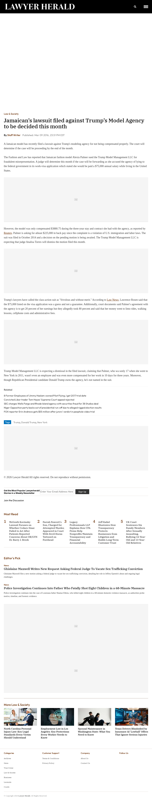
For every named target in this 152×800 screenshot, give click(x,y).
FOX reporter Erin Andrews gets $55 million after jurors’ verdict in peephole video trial (49, 411)
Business (7, 777)
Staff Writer (14, 135)
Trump (16, 422)
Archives (7, 758)
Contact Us (85, 763)
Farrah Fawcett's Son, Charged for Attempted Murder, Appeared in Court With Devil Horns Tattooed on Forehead (53, 531)
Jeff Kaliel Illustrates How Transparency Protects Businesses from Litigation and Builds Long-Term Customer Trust (108, 532)
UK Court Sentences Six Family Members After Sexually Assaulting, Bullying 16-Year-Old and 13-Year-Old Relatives (136, 532)
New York (42, 422)
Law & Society (11, 113)
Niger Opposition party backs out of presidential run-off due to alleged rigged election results (53, 407)
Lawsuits (7, 782)
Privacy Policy (48, 763)
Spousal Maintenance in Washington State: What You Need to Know (94, 731)
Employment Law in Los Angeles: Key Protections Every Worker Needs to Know (55, 733)
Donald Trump (28, 422)
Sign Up (82, 491)
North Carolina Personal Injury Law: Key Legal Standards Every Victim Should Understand (17, 733)
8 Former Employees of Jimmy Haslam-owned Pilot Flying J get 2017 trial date (45, 395)
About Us (84, 758)
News (6, 565)
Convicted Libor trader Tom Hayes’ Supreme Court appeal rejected (39, 399)
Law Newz (112, 299)
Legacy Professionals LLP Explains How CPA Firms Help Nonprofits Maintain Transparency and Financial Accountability (81, 532)
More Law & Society (17, 705)
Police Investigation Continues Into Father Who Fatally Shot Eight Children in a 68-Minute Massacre (74, 588)
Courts (6, 787)
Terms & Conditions (50, 758)
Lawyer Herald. (24, 796)
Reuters (8, 233)
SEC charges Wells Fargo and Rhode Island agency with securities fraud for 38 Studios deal (51, 403)
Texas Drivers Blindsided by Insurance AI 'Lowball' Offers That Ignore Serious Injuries (131, 731)
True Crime (8, 768)
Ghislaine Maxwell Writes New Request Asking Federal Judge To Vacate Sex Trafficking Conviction (73, 569)
